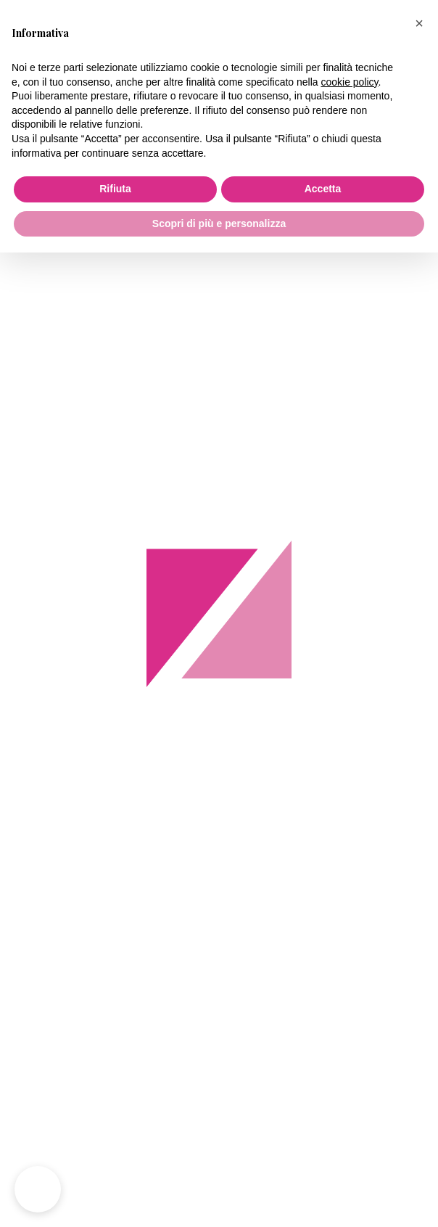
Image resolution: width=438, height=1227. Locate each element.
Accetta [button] (323, 188)
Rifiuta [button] (115, 188)
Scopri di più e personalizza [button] (219, 223)
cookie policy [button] (349, 82)
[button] (419, 23)
